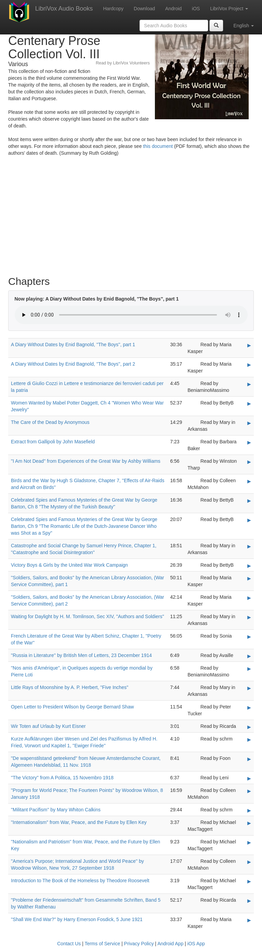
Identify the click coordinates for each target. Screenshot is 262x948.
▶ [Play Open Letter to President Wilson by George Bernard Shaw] (249, 707)
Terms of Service (102, 943)
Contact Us (69, 943)
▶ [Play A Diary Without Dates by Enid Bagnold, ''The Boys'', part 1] (249, 345)
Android (173, 8)
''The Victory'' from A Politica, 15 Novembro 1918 (62, 777)
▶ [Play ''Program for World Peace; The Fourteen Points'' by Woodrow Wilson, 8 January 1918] (249, 791)
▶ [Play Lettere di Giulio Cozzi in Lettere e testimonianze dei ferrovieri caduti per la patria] (249, 384)
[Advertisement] (131, 217)
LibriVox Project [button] (229, 8)
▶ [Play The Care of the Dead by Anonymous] (249, 423)
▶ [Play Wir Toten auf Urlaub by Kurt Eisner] (249, 726)
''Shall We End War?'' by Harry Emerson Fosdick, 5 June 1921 (77, 919)
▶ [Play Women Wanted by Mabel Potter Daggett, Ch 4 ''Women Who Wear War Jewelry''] (249, 403)
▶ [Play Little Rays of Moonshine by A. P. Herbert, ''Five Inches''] (249, 688)
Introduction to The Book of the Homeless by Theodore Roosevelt (80, 880)
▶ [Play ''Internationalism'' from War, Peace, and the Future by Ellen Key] (249, 823)
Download (144, 8)
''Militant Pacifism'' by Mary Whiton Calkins (56, 809)
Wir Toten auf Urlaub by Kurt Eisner (48, 726)
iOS (196, 8)
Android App (170, 943)
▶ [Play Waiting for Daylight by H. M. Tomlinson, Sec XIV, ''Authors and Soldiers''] (249, 617)
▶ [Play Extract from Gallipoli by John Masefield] (249, 442)
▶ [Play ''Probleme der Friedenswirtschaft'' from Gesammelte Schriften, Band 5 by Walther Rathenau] (249, 900)
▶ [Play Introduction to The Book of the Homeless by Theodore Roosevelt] (249, 881)
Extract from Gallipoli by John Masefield (53, 441)
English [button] (243, 25)
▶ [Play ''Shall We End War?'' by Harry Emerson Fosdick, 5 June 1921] (249, 920)
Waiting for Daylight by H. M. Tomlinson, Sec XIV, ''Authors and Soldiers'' (87, 616)
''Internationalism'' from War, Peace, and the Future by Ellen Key (79, 822)
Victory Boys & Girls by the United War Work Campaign (69, 565)
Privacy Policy (139, 943)
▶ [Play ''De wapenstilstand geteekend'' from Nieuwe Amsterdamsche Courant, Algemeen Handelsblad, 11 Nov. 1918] (249, 758)
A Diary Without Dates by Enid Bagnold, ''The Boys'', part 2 (73, 364)
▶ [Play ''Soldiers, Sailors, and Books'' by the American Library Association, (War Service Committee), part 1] (249, 578)
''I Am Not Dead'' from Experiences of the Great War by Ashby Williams (85, 461)
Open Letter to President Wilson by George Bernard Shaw (72, 706)
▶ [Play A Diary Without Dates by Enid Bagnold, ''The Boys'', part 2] (249, 364)
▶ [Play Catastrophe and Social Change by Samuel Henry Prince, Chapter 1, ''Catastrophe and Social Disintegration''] (249, 546)
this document (158, 146)
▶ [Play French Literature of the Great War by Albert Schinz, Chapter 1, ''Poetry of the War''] (249, 636)
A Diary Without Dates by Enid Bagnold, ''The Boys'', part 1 (73, 344)
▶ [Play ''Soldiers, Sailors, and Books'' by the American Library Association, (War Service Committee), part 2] (249, 597)
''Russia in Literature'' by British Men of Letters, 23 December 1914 (81, 655)
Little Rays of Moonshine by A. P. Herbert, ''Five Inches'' (69, 687)
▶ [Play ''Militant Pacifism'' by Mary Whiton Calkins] (249, 810)
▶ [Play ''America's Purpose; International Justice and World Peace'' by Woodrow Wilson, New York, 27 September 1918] (249, 861)
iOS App (196, 943)
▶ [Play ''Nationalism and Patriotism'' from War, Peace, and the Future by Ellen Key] (249, 842)
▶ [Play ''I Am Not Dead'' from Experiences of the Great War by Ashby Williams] (249, 461)
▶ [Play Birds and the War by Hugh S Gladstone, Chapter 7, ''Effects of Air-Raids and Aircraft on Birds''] (249, 481)
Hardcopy (113, 8)
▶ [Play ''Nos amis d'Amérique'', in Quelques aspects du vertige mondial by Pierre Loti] (249, 668)
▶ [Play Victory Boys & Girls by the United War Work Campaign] (249, 565)
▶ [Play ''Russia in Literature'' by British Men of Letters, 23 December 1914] (249, 656)
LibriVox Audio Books (64, 8)
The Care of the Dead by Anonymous (50, 422)
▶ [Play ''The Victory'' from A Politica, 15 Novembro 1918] (249, 778)
